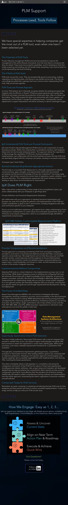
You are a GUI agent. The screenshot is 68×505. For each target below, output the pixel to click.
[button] (65, 2)
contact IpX (34, 460)
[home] (3, 1)
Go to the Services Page (9, 33)
